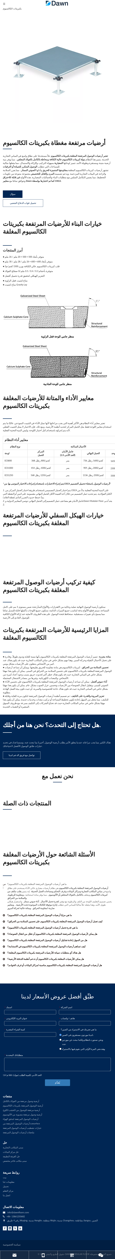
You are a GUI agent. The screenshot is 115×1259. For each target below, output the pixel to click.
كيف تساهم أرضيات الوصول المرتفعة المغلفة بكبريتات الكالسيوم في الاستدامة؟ (46, 946)
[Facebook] (5, 1228)
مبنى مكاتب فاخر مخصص (15, 1161)
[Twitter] (15, 1228)
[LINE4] (7, 732)
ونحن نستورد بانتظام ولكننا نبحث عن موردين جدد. (81, 1042)
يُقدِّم (57, 1082)
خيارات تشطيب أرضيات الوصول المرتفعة (22, 1128)
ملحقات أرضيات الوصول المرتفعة (18, 1132)
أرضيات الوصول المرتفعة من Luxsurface (21, 1123)
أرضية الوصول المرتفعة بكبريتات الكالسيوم (23, 1105)
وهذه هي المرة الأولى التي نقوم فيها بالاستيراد (82, 1049)
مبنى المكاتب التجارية (13, 1147)
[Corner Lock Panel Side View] (57, 313)
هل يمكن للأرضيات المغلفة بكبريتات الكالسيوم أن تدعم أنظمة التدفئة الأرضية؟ (45, 959)
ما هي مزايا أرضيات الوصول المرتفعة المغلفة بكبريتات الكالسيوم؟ (39, 915)
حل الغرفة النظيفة (11, 1156)
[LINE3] (7, 148)
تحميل (6, 1186)
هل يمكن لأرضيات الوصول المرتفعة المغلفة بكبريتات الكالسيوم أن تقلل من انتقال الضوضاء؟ (52, 934)
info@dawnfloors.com (18, 1212)
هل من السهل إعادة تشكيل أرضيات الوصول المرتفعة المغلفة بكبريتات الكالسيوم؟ (47, 940)
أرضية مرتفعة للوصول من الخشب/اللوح (21, 1110)
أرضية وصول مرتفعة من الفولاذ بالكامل (21, 1101)
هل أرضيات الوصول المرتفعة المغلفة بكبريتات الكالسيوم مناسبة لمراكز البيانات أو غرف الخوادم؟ (54, 965)
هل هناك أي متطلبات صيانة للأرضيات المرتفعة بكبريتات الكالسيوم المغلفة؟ (44, 952)
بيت (4, 1177)
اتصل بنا (6, 1195)
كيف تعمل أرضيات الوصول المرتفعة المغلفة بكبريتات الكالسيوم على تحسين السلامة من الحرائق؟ (55, 921)
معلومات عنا (8, 1182)
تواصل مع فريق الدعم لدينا (22, 755)
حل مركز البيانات (11, 1152)
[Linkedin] (10, 1228)
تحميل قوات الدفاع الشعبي (23, 203)
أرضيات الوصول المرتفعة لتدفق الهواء (20, 1119)
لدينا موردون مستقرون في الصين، (76, 1035)
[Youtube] (20, 1228)
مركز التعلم (8, 1191)
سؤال (12, 194)
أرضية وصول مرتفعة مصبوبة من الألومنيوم (22, 1114)
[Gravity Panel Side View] (57, 362)
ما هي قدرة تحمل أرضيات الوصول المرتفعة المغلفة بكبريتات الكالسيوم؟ (42, 927)
